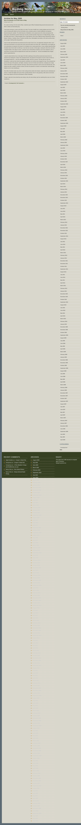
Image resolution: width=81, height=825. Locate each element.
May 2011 (62, 280)
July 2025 (62, 46)
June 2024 (62, 62)
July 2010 (62, 307)
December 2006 (64, 426)
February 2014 (63, 189)
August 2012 (63, 238)
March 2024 (63, 65)
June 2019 (62, 150)
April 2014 (62, 183)
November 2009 (64, 329)
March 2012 (63, 252)
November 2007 (64, 395)
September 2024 (64, 57)
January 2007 (63, 423)
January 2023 (63, 98)
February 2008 (63, 387)
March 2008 (63, 384)
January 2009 (63, 357)
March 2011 (63, 285)
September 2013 (64, 203)
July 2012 (62, 241)
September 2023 (64, 82)
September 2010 (64, 302)
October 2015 (63, 178)
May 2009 (62, 346)
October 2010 (63, 299)
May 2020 (62, 131)
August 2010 (63, 304)
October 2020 (63, 120)
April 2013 (62, 216)
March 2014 (63, 186)
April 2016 (62, 164)
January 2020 (63, 142)
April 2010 (62, 315)
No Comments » (20, 83)
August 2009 (63, 337)
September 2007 (64, 401)
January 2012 (63, 258)
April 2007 (62, 415)
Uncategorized (12, 83)
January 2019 (63, 156)
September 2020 (64, 123)
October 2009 (63, 332)
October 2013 (63, 200)
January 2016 (63, 172)
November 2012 (64, 230)
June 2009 (62, 343)
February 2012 (63, 255)
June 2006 (62, 428)
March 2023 (63, 92)
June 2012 (62, 244)
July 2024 (62, 60)
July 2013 (62, 208)
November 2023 (64, 76)
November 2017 (64, 161)
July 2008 (62, 373)
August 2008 (63, 371)
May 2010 (62, 313)
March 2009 (63, 351)
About (12, 14)
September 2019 (64, 145)
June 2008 (62, 376)
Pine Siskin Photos (19, 469)
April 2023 (62, 90)
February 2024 (63, 68)
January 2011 (63, 291)
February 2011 (63, 288)
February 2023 (63, 95)
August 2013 (63, 205)
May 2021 (62, 115)
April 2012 (62, 249)
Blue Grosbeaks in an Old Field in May (15, 20)
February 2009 (63, 354)
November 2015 (64, 175)
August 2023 (63, 84)
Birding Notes (64, 27)
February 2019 (63, 153)
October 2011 (63, 266)
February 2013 (63, 222)
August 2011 (63, 271)
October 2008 (63, 365)
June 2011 (62, 277)
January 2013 (63, 225)
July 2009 (62, 340)
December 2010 (64, 293)
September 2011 (64, 269)
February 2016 (63, 170)
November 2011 (64, 263)
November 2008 (64, 362)
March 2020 (63, 137)
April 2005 (62, 439)
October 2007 (63, 398)
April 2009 (62, 348)
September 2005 (64, 431)
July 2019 (62, 148)
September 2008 (64, 368)
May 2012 (62, 247)
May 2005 (62, 437)
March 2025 (63, 51)
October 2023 (63, 79)
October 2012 (63, 233)
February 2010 (63, 321)
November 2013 (64, 197)
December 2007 (64, 393)
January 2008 (63, 390)
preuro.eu (63, 463)
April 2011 (62, 282)
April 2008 (62, 381)
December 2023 (64, 73)
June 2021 (62, 112)
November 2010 (64, 296)
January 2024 (63, 70)
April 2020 (62, 134)
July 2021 (62, 109)
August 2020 (63, 126)
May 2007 (62, 412)
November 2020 (64, 117)
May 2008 (62, 379)
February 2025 (63, 54)
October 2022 (63, 101)
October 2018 (63, 159)
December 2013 (64, 194)
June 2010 (62, 310)
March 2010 (63, 318)
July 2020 (62, 128)
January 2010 (63, 324)
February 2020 (63, 139)
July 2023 (62, 87)
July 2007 (62, 406)
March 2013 (63, 219)
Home (6, 14)
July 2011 (62, 274)
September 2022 (64, 104)
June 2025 (62, 48)
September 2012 (64, 236)
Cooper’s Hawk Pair (21, 460)
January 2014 (63, 192)
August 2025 (63, 43)
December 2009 (64, 326)
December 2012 (64, 227)
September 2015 (64, 181)
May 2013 (62, 214)
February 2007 (63, 420)
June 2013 (62, 211)
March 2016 (63, 167)
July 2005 (62, 434)
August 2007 (63, 404)
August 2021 (63, 106)
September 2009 (64, 335)
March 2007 (63, 417)
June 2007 (62, 409)
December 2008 (64, 359)
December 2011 (64, 260)
